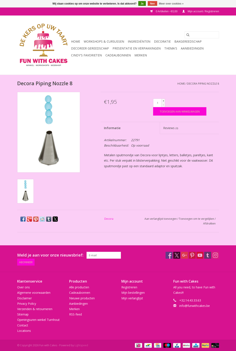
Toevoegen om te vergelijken (197, 219)
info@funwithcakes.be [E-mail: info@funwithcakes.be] (194, 306)
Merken (140, 55)
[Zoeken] (202, 34)
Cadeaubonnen (118, 55)
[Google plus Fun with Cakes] (184, 255)
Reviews (170, 128)
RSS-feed (75, 314)
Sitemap (23, 314)
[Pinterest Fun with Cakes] (192, 255)
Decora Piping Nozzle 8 (203, 83)
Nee (152, 3)
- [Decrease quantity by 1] (163, 105)
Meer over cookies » (171, 3)
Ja (142, 3)
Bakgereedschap (188, 41)
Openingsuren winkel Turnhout (38, 320)
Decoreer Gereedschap (90, 48)
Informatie (112, 128)
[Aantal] (157, 103)
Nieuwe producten (82, 298)
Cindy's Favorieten (86, 55)
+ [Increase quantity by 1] (163, 101)
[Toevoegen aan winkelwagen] (179, 111)
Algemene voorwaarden (33, 293)
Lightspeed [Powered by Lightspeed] (81, 345)
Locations (24, 331)
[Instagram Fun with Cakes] (215, 255)
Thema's (170, 48)
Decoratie (162, 41)
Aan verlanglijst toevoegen (161, 219)
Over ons (23, 287)
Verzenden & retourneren (34, 309)
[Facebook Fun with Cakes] (169, 255)
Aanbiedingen (192, 48)
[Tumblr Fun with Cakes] (207, 255)
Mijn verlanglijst (132, 298)
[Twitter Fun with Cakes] (176, 255)
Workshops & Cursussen (104, 41)
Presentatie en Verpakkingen (137, 48)
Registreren (129, 287)
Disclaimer (24, 298)
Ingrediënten (139, 41)
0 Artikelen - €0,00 (164, 11)
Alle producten (79, 287)
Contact (22, 325)
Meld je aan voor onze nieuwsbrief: (50, 255)
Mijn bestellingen (133, 293)
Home (75, 41)
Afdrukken (209, 223)
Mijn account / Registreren (200, 11)
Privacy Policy (26, 304)
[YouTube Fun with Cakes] (199, 255)
